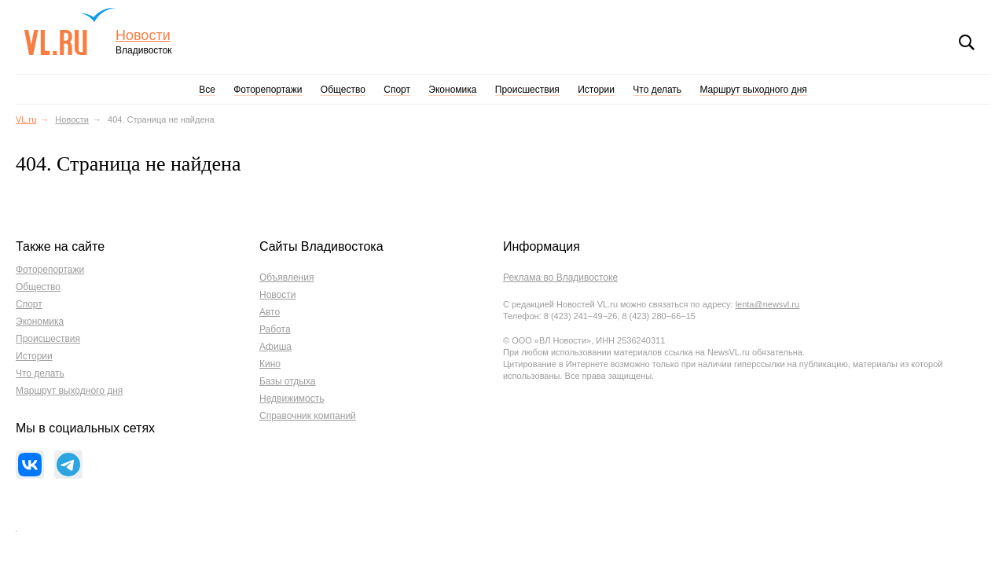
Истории (596, 89)
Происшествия (527, 89)
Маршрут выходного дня (752, 89)
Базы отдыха (287, 381)
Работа (275, 329)
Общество (343, 89)
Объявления (286, 277)
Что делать (657, 89)
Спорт (397, 89)
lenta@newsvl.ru (767, 304)
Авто (269, 312)
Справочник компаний (307, 415)
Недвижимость (292, 398)
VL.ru (70, 31)
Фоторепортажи (267, 89)
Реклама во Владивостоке (560, 277)
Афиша (275, 346)
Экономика (452, 89)
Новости (143, 36)
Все (207, 89)
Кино (270, 363)
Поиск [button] (966, 42)
